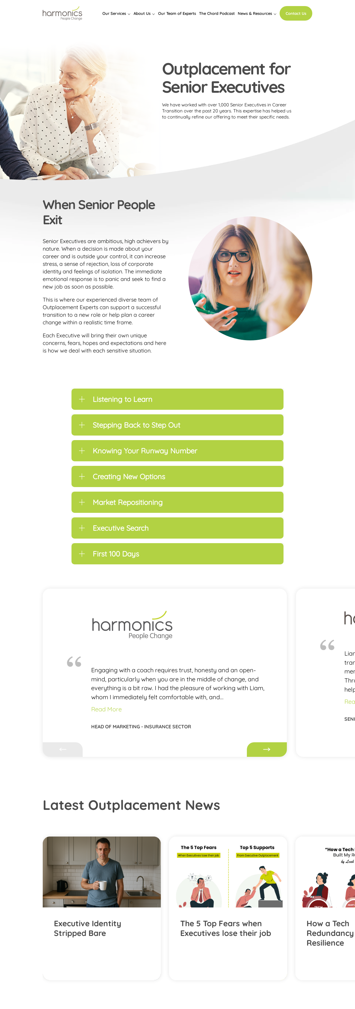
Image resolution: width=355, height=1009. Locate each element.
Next (267, 749)
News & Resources (255, 13)
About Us (142, 13)
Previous (63, 749)
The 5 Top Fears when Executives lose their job (225, 928)
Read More (106, 709)
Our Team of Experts (177, 13)
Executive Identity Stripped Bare (87, 928)
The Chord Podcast (217, 13)
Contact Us (296, 13)
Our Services (114, 13)
